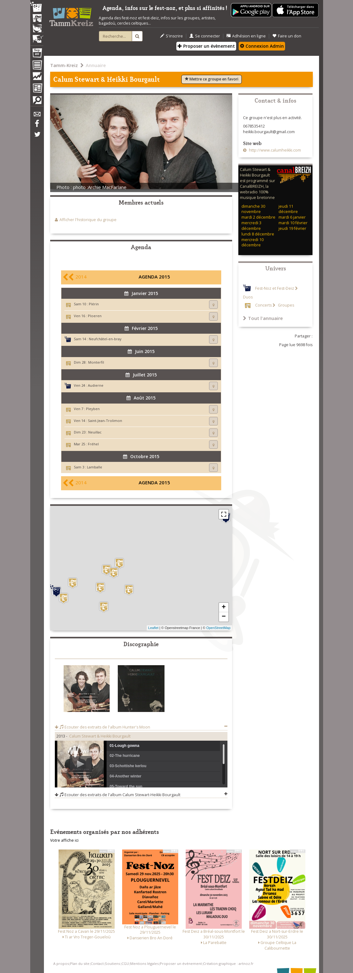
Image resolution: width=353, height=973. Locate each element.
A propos (61, 963)
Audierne (95, 385)
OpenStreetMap (218, 628)
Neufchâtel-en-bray (105, 338)
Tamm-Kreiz (64, 65)
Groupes (285, 305)
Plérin (94, 304)
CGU (125, 963)
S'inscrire (171, 36)
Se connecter (204, 36)
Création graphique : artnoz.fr (228, 963)
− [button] (224, 617)
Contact (97, 963)
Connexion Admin (262, 46)
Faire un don (286, 36)
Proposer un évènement (206, 46)
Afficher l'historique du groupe (88, 219)
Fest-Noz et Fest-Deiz (274, 288)
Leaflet (153, 628)
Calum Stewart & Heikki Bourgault (100, 736)
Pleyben (93, 408)
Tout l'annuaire (263, 318)
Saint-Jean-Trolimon (105, 420)
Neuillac (95, 432)
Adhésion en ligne (246, 36)
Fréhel (93, 444)
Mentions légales (144, 963)
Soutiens (112, 963)
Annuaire (96, 65)
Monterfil (96, 362)
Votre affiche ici (64, 840)
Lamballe (94, 467)
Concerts (263, 305)
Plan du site (79, 963)
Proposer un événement (181, 963)
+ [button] (224, 607)
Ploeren (95, 315)
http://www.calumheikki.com (274, 150)
